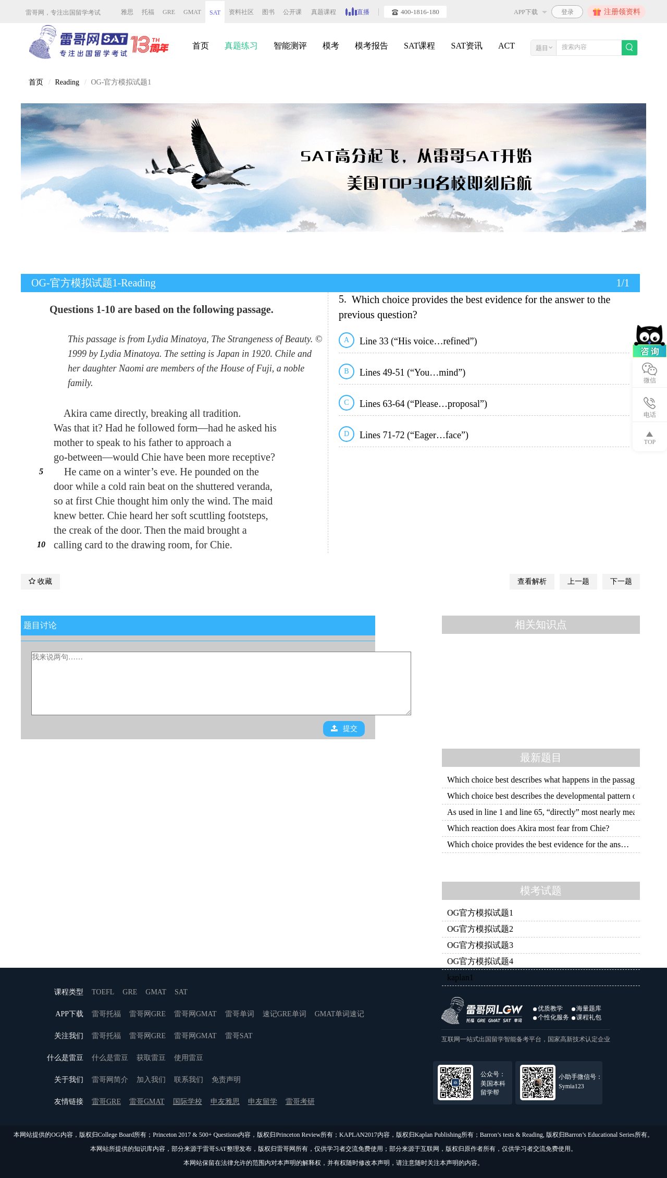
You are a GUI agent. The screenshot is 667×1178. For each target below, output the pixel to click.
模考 (331, 45)
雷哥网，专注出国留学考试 (63, 12)
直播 (357, 11)
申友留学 (262, 1101)
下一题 (621, 581)
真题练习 (241, 45)
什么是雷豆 (65, 1058)
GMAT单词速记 (340, 1014)
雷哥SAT (239, 1036)
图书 (268, 12)
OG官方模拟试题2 (480, 928)
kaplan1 (460, 977)
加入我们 (151, 1080)
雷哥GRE (106, 1101)
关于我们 (68, 1080)
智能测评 (290, 45)
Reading (67, 82)
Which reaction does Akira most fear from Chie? (528, 828)
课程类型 (68, 992)
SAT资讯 (466, 45)
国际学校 (187, 1101)
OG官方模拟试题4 (480, 961)
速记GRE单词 (284, 1014)
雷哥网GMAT (195, 1014)
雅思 (127, 12)
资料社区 (241, 12)
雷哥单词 (239, 1014)
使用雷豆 (188, 1058)
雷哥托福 (106, 1014)
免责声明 (226, 1080)
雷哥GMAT (147, 1101)
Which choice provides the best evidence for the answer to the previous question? (541, 844)
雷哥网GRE (147, 1014)
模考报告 (371, 45)
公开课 (292, 12)
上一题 (578, 581)
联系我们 (188, 1080)
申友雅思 (225, 1101)
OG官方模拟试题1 (480, 912)
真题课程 (323, 12)
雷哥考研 (300, 1101)
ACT (506, 45)
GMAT (192, 12)
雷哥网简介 (110, 1080)
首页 (200, 45)
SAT (214, 12)
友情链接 (68, 1101)
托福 (148, 12)
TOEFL (103, 992)
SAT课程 (419, 45)
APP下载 (69, 1014)
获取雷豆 (151, 1058)
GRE (169, 12)
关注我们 (68, 1036)
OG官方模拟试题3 (480, 945)
